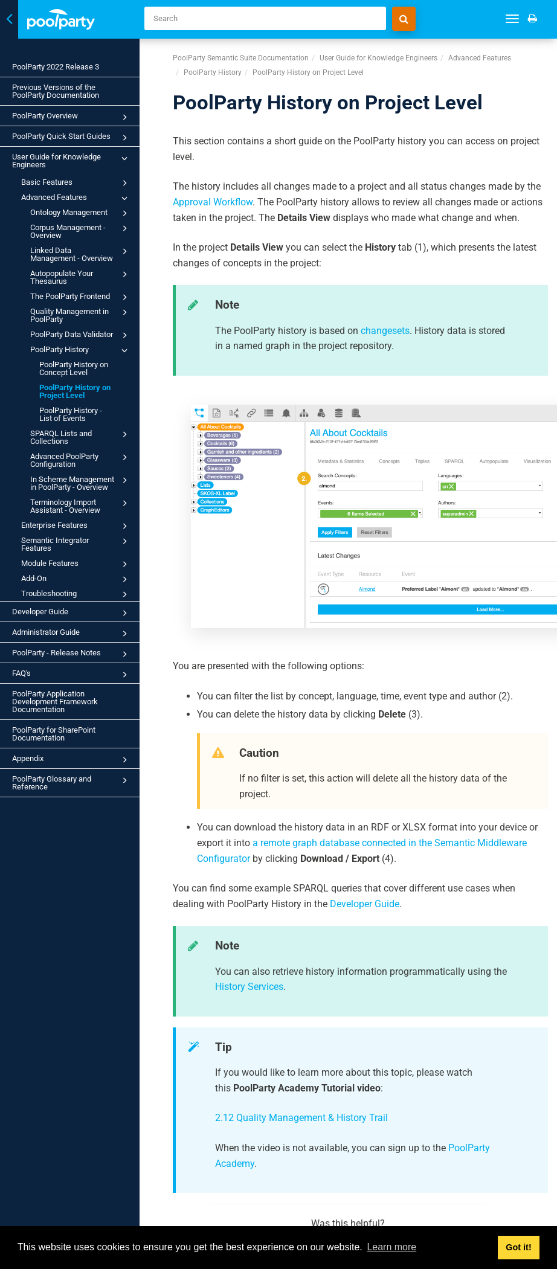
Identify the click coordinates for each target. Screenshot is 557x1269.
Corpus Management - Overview (80, 231)
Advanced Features (76, 198)
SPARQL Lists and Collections (80, 437)
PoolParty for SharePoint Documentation (53, 733)
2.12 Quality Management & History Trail (301, 1117)
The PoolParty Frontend (80, 297)
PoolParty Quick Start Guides (71, 137)
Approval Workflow (213, 202)
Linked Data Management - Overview (80, 254)
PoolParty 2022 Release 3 (55, 66)
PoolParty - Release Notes (71, 654)
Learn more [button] (391, 1247)
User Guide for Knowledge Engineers (71, 160)
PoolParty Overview (71, 117)
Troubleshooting (76, 594)
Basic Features (76, 183)
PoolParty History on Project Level (75, 391)
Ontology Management (80, 213)
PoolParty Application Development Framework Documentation (55, 701)
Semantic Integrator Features (76, 544)
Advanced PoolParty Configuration (80, 460)
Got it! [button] (518, 1247)
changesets (385, 330)
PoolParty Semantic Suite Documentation (241, 58)
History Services (249, 986)
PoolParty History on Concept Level (73, 368)
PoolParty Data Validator (80, 335)
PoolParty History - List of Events (70, 414)
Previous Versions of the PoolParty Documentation (55, 91)
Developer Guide (71, 613)
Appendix (71, 759)
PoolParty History (80, 350)
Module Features (76, 564)
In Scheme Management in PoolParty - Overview (80, 483)
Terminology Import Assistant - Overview (80, 505)
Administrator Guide (71, 633)
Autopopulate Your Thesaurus (80, 277)
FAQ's (71, 674)
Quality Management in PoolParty (80, 315)
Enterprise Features (76, 526)
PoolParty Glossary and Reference (71, 782)
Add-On (76, 579)
